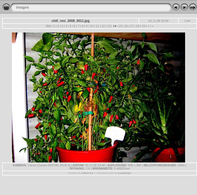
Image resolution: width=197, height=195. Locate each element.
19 (143, 26)
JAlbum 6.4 (87, 173)
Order (187, 21)
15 (120, 26)
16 (126, 26)
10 (91, 26)
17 (131, 26)
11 (97, 26)
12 (103, 26)
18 (137, 26)
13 (108, 26)
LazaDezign (124, 173)
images (22, 7)
